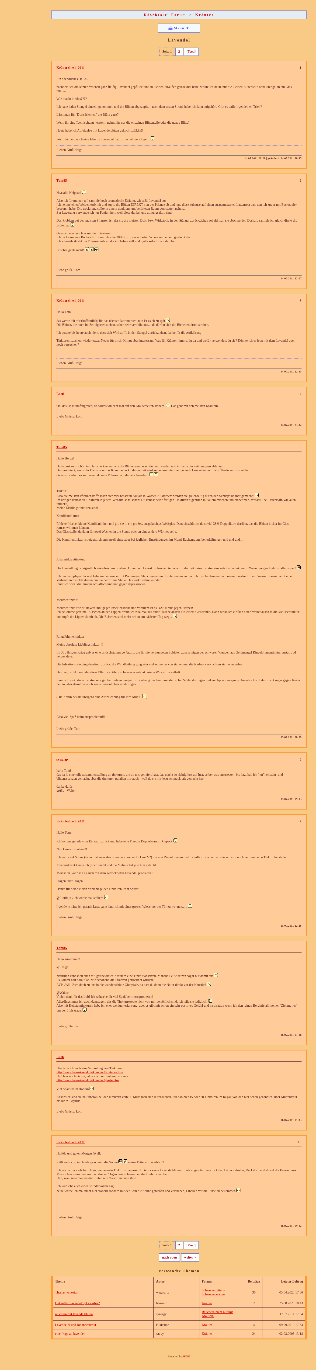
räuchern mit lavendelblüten (74, 1314)
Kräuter (204, 15)
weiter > (190, 1257)
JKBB (186, 1356)
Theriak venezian (66, 1292)
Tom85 (61, 180)
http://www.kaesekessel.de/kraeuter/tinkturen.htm (89, 1072)
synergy (62, 759)
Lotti (60, 394)
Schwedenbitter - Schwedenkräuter (213, 1292)
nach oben (169, 1257)
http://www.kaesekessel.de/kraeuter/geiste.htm (87, 1080)
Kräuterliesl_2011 (70, 68)
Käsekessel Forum (165, 15)
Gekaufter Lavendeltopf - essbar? (77, 1303)
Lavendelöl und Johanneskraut (75, 1325)
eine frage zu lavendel (70, 1333)
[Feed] (191, 51)
